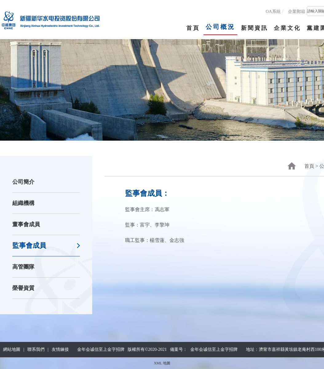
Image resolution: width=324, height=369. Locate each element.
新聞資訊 (254, 28)
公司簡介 (23, 182)
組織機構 (23, 203)
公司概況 (220, 26)
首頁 (193, 28)
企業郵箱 (296, 11)
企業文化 (287, 28)
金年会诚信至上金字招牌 (214, 349)
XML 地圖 (162, 363)
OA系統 (273, 11)
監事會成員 (29, 245)
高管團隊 (23, 267)
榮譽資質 (23, 288)
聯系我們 (36, 349)
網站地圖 (11, 349)
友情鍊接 (60, 349)
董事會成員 (26, 224)
